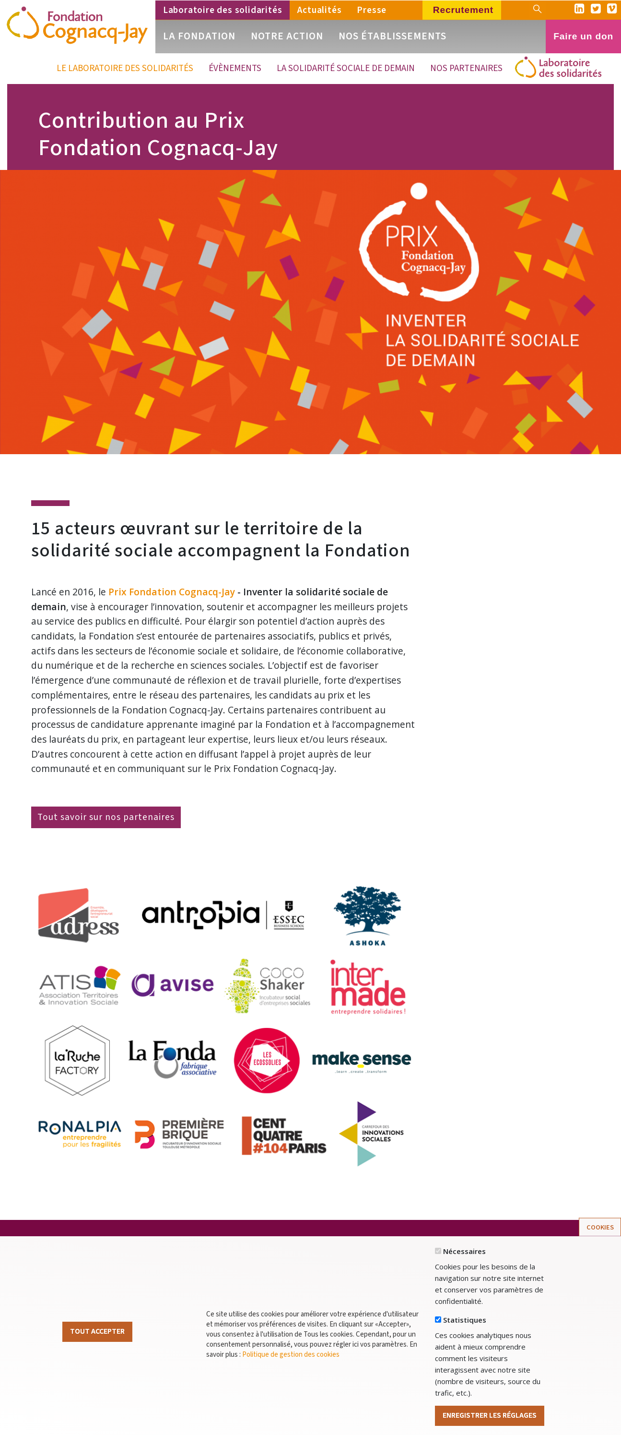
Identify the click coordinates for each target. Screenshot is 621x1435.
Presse (372, 10)
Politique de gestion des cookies (291, 1374)
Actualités (319, 10)
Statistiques (464, 1339)
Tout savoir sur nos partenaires (106, 817)
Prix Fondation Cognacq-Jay (171, 591)
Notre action (287, 36)
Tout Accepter (97, 1350)
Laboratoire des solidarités (222, 10)
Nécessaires (464, 1270)
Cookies (600, 1247)
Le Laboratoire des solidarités (125, 68)
